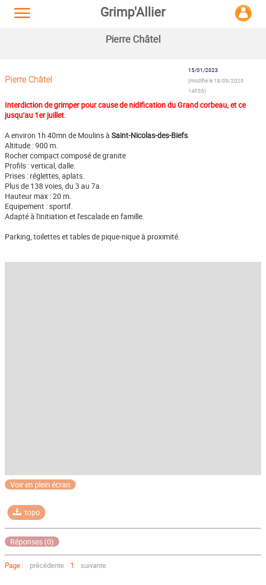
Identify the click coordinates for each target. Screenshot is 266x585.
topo (26, 512)
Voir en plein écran (40, 484)
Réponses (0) (32, 541)
